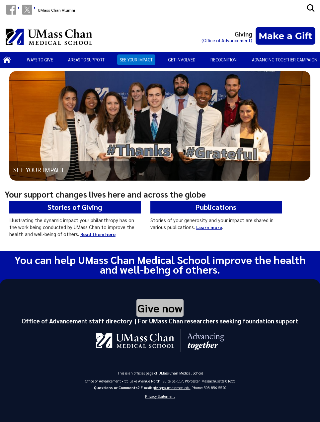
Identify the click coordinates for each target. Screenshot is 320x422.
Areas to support (86, 59)
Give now (160, 307)
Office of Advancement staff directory (77, 320)
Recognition (223, 59)
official (139, 372)
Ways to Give (40, 59)
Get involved (182, 59)
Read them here (98, 234)
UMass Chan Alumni (56, 10)
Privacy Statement (160, 395)
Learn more (209, 227)
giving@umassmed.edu (172, 387)
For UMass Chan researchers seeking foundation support (218, 320)
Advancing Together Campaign (284, 59)
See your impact (136, 59)
